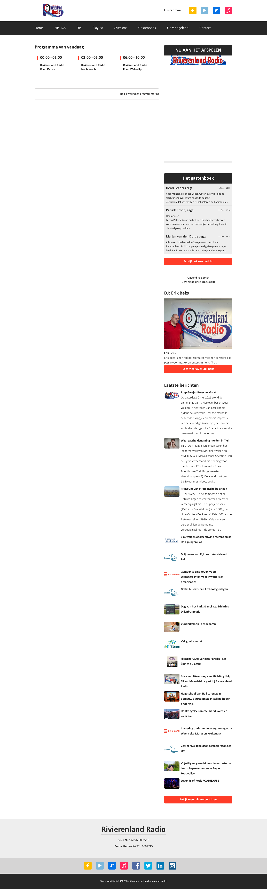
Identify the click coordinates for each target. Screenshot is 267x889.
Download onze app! (198, 282)
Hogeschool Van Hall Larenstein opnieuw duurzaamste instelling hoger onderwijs (205, 699)
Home (39, 28)
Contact (205, 28)
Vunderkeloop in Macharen (198, 624)
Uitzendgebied (178, 28)
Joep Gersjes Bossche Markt (198, 392)
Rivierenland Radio (133, 830)
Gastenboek (147, 28)
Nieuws (60, 28)
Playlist (97, 28)
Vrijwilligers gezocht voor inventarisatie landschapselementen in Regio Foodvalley (206, 768)
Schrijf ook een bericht (198, 261)
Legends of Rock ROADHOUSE (200, 780)
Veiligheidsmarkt (191, 641)
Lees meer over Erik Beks (198, 369)
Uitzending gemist (198, 277)
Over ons (120, 28)
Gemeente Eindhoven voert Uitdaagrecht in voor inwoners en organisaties (202, 577)
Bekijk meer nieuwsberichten (198, 799)
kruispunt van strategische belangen (204, 489)
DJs (79, 28)
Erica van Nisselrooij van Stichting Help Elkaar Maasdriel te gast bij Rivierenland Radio (206, 681)
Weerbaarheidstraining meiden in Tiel (205, 440)
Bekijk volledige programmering (139, 94)
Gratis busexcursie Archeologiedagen (204, 589)
